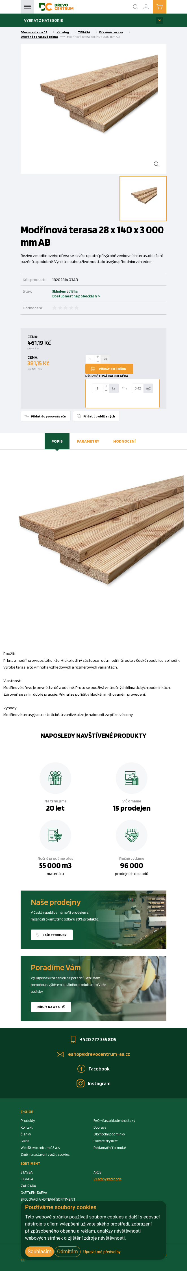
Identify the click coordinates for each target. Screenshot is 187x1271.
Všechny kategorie (107, 1179)
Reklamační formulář (110, 1148)
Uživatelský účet (106, 1141)
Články (26, 1134)
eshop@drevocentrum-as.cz (99, 1054)
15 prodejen (132, 808)
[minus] (98, 361)
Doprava (100, 1127)
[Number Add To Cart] (90, 359)
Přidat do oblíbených (99, 416)
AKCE (97, 1172)
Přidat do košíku (112, 369)
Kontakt (26, 1127)
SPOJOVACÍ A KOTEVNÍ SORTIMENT (48, 1199)
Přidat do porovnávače (48, 416)
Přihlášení (150, 4)
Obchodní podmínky (109, 1134)
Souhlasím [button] (39, 1251)
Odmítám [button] (67, 1251)
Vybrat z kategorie (43, 20)
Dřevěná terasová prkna (39, 37)
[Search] (135, 6)
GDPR (25, 1141)
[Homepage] (56, 7)
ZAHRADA (28, 1186)
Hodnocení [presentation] (124, 441)
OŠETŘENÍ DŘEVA (34, 1193)
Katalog (62, 32)
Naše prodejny (54, 935)
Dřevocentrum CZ (34, 32)
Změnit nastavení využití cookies (45, 1154)
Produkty (28, 1120)
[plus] (98, 356)
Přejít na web (48, 1007)
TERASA (84, 32)
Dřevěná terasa (111, 32)
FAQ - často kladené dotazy (114, 1120)
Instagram (99, 1083)
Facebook (99, 1069)
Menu (27, 7)
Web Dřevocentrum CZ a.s (40, 1148)
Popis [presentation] (57, 441)
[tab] (57, 441)
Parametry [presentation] (88, 441)
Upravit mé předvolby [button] (102, 1252)
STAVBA (27, 1172)
